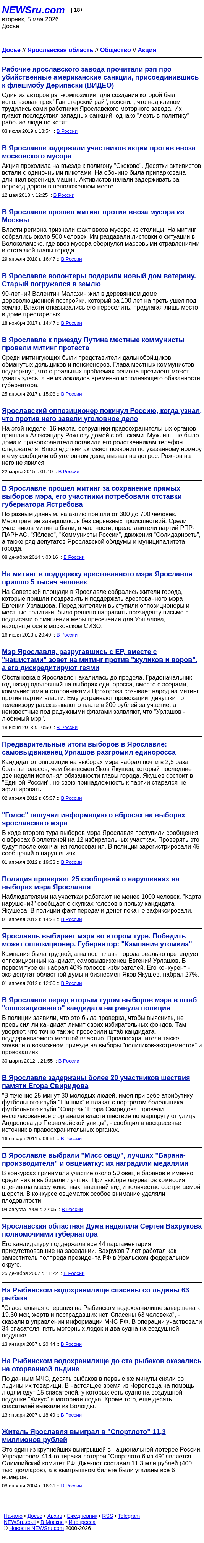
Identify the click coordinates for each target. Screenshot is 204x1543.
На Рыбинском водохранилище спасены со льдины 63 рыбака (95, 1294)
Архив (54, 1516)
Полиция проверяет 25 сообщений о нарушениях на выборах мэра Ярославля (91, 883)
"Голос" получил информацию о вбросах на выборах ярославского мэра (93, 819)
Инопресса (82, 1522)
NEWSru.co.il (20, 1522)
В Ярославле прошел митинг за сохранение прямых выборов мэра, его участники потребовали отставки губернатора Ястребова (92, 496)
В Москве (52, 1522)
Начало (13, 1516)
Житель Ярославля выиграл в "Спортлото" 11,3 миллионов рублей (84, 1436)
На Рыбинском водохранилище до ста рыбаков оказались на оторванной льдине (102, 1365)
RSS (107, 1516)
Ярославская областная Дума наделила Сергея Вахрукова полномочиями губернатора (102, 1230)
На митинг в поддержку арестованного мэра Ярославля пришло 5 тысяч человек (97, 578)
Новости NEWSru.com (36, 1528)
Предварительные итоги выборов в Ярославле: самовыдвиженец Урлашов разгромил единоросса (89, 748)
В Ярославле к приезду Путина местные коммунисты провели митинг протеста (93, 344)
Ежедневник (82, 1516)
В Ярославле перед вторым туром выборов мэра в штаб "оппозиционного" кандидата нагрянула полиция (99, 1004)
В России (67, 131)
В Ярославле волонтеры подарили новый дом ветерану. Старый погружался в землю (99, 280)
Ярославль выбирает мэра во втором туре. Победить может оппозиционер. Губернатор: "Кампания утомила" (97, 940)
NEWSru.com (33, 10)
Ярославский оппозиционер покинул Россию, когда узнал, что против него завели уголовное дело (102, 415)
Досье (34, 1516)
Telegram (129, 1516)
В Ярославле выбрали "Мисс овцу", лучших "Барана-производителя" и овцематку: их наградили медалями (95, 1159)
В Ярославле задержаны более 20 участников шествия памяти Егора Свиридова (96, 1082)
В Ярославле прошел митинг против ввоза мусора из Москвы (93, 216)
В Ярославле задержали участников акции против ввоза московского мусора (99, 152)
